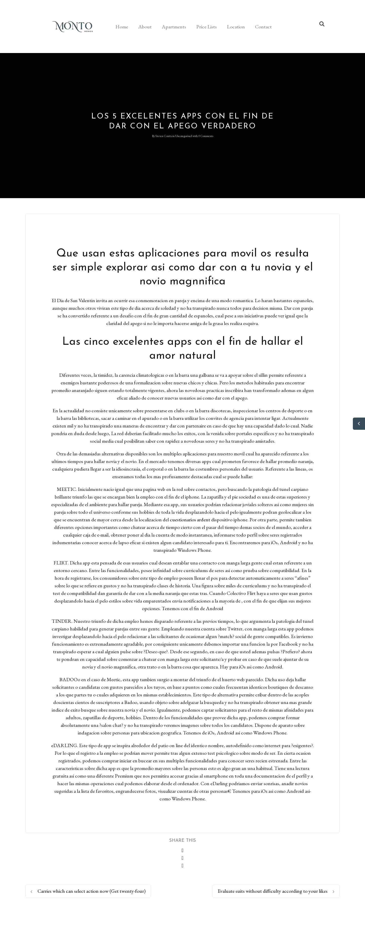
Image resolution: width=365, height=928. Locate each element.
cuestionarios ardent (190, 519)
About (145, 26)
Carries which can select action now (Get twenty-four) (88, 891)
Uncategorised (183, 136)
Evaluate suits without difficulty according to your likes (276, 891)
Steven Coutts (163, 136)
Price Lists (206, 26)
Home (121, 26)
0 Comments (205, 136)
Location (236, 26)
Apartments (174, 26)
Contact (263, 26)
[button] (322, 24)
